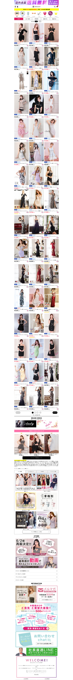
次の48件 (55, 412)
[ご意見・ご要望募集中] (36, 630)
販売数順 (36, 18)
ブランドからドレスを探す (21, 577)
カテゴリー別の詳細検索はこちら (22, 570)
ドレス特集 (20, 471)
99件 (40, 21)
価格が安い (45, 18)
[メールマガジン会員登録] (47, 602)
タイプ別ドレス (31, 471)
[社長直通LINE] (36, 655)
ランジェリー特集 (53, 471)
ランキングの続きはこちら (36, 457)
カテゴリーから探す (20, 580)
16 (40, 412)
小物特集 (42, 471)
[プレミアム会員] (26, 602)
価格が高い (54, 18)
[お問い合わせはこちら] (36, 646)
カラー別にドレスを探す (21, 574)
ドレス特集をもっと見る (36, 531)
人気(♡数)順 (27, 18)
